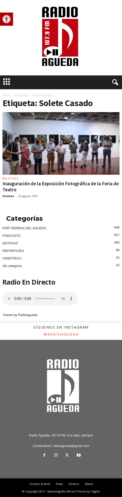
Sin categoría (12, 266)
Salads (89, 484)
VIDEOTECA (12, 258)
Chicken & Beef (39, 484)
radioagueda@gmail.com (71, 446)
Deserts (74, 484)
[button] (6, 19)
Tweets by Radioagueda (20, 315)
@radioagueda (61, 334)
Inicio (6, 95)
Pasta (59, 484)
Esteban (8, 196)
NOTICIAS (11, 178)
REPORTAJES (13, 251)
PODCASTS (12, 236)
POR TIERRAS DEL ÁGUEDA (24, 228)
